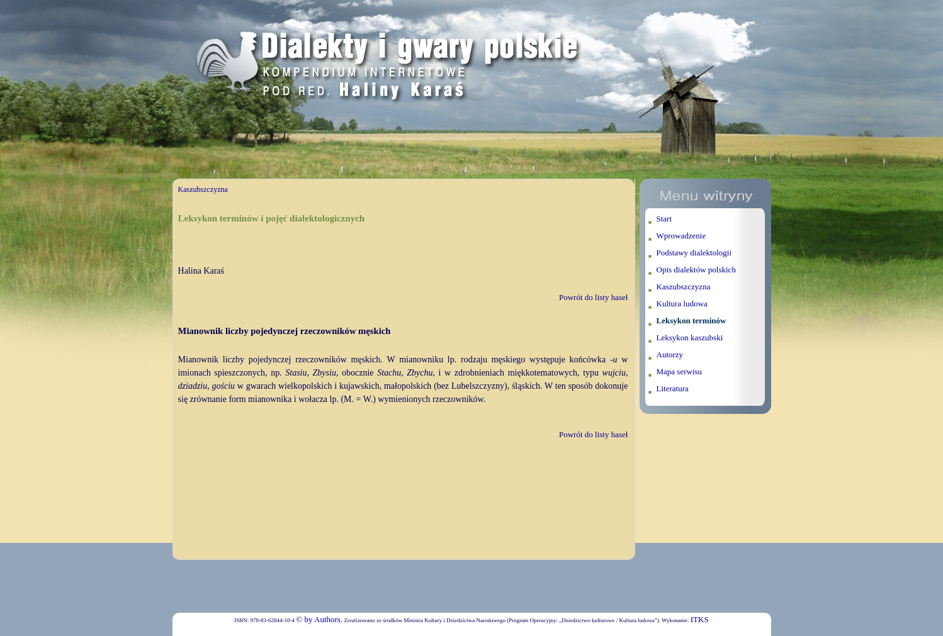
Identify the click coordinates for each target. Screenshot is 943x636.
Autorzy (670, 354)
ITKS (700, 619)
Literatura (673, 388)
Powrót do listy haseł (593, 297)
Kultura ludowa (682, 303)
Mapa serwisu (680, 371)
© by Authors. (319, 619)
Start (664, 218)
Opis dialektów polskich (696, 269)
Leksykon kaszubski (690, 337)
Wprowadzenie (681, 235)
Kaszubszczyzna (203, 189)
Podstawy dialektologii (694, 252)
